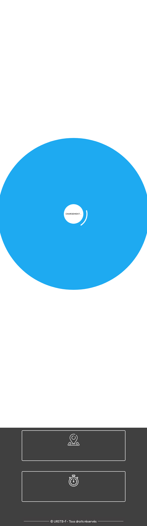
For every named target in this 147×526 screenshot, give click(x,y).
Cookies (65, 314)
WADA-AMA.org (103, 222)
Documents (88, 112)
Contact (114, 314)
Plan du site (95, 314)
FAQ (79, 314)
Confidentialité (43, 314)
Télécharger (73, 143)
